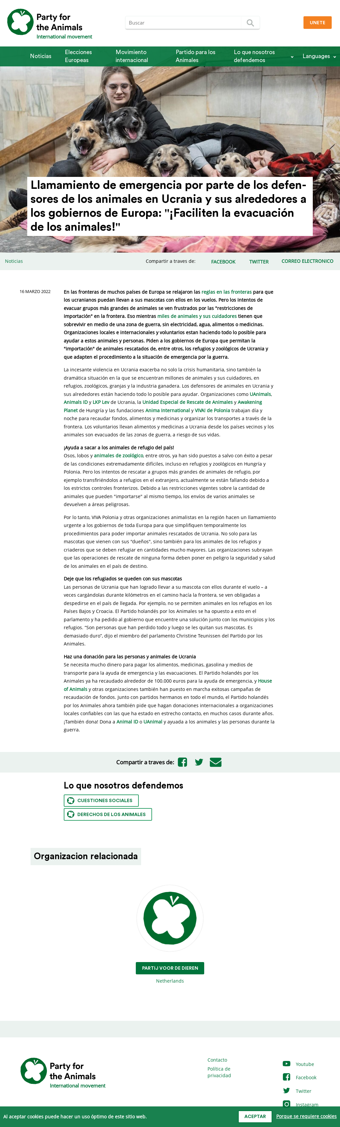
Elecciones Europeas (78, 56)
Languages (316, 56)
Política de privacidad (219, 1072)
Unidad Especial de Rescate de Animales (187, 402)
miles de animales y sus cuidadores (197, 316)
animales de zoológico (118, 455)
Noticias (40, 56)
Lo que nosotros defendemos (254, 56)
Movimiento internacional (132, 56)
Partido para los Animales (195, 56)
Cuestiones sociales (99, 800)
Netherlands (170, 934)
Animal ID (127, 721)
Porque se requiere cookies (306, 1116)
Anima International (167, 410)
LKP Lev (101, 402)
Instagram (300, 1104)
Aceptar (255, 1116)
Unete (317, 23)
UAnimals (260, 394)
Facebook (299, 1077)
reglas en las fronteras (227, 292)
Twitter (296, 1091)
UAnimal (152, 721)
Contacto (217, 1060)
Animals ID (76, 402)
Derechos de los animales (106, 814)
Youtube (298, 1064)
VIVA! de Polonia (212, 410)
